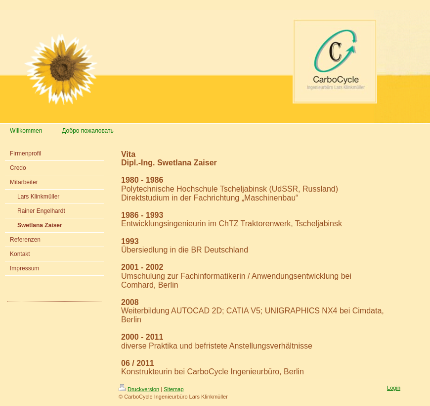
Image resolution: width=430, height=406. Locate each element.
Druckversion (139, 389)
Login (393, 388)
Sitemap (173, 389)
